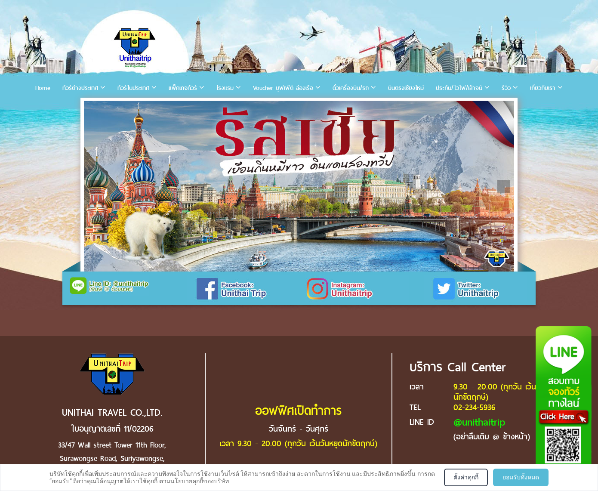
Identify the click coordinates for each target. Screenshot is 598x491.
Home (42, 88)
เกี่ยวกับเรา (542, 88)
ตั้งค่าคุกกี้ (465, 477)
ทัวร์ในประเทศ (133, 88)
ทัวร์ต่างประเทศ (80, 88)
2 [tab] (105, 107)
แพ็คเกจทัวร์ (183, 88)
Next (503, 186)
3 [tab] (118, 107)
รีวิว (506, 88)
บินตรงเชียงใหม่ (406, 88)
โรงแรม (225, 88)
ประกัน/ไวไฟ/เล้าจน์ (459, 88)
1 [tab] (92, 107)
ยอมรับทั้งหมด (520, 477)
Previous (94, 186)
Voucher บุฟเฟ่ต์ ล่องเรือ (283, 88)
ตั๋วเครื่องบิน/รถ (351, 88)
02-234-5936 (474, 407)
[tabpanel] (299, 186)
